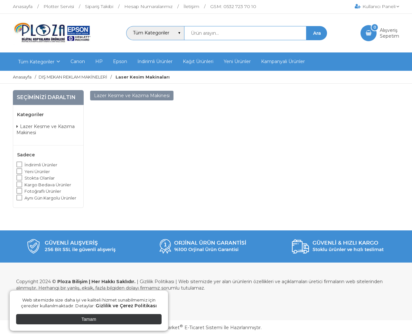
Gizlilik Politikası (157, 281)
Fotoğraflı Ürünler (42, 191)
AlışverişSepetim (389, 33)
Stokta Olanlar (39, 178)
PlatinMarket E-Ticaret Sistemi (186, 327)
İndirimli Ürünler (40, 164)
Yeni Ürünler (37, 171)
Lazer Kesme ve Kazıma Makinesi (45, 130)
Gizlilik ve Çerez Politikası (126, 306)
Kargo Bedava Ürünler (47, 184)
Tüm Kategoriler (36, 62)
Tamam (88, 319)
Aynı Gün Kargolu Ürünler (50, 197)
